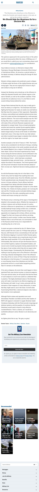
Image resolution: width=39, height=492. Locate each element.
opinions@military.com (17, 63)
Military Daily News (19, 10)
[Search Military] (16, 464)
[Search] (33, 2)
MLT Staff (4, 28)
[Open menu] (2, 2)
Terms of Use (19, 355)
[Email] (28, 25)
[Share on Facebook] (23, 25)
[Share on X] (25, 25)
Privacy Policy (28, 355)
